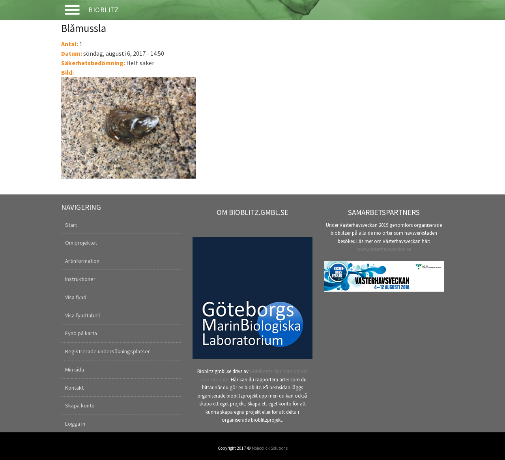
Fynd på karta (81, 333)
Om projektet (81, 242)
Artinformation (82, 260)
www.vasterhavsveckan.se (384, 249)
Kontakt (74, 387)
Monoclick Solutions (270, 448)
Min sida (74, 369)
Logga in (75, 423)
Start (71, 224)
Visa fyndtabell (82, 315)
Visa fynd (75, 297)
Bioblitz (103, 10)
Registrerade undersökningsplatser (107, 351)
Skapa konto (80, 405)
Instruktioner (80, 279)
